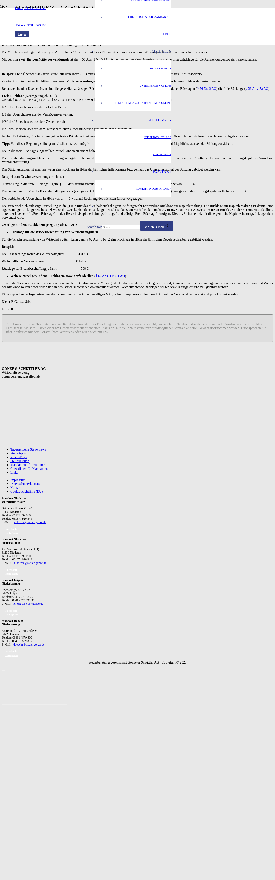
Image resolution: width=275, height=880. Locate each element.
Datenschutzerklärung (25, 484)
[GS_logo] (51, 118)
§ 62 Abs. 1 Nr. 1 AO (110, 276)
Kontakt (15, 487)
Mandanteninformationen (27, 465)
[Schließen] (3, 670)
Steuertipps (18, 453)
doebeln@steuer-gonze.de (28, 644)
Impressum (18, 480)
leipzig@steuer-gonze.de (28, 603)
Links (14, 472)
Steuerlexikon (19, 461)
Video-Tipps (18, 457)
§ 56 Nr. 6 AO (206, 88)
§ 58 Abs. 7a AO (257, 88)
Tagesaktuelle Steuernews (28, 449)
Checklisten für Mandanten (29, 468)
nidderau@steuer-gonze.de (30, 522)
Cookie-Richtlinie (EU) (26, 491)
